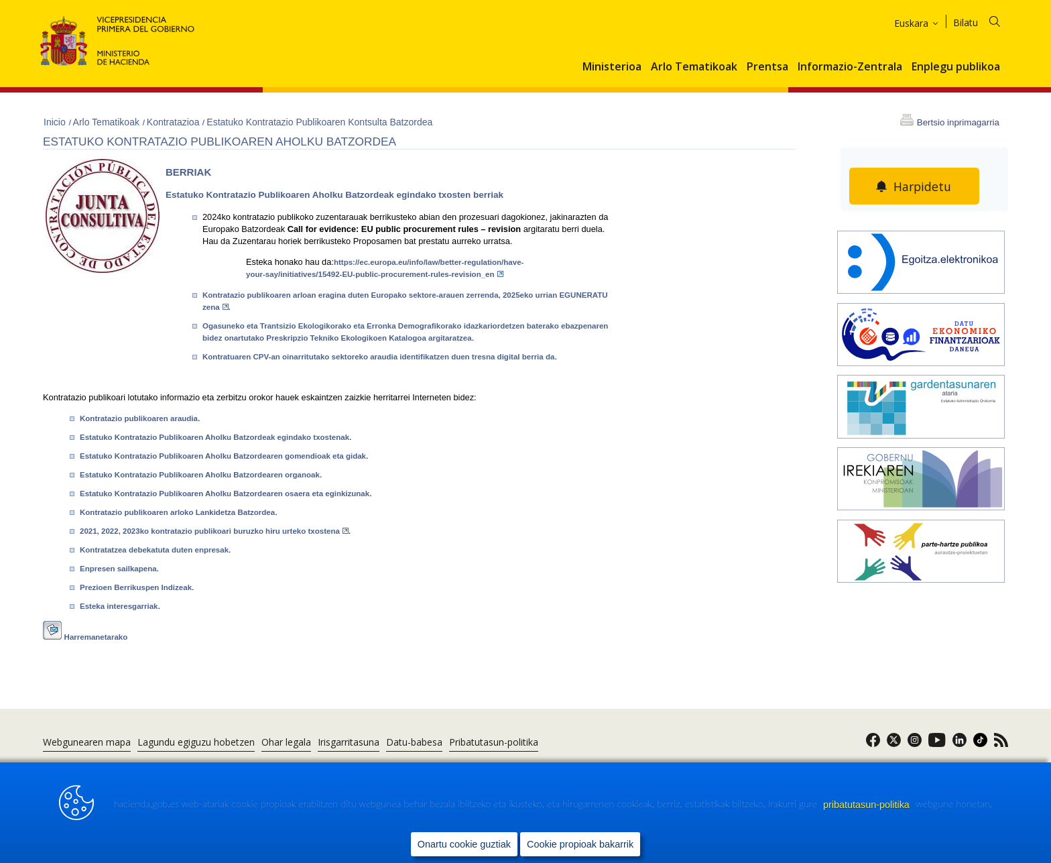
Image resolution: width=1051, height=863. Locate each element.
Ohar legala (286, 742)
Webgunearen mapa (87, 742)
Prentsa (767, 67)
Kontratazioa (174, 122)
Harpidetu (922, 186)
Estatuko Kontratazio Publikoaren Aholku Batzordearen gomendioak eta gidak (223, 456)
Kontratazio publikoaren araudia (139, 418)
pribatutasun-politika (867, 804)
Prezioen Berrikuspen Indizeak (136, 587)
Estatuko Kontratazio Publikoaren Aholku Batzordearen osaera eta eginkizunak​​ (224, 494)
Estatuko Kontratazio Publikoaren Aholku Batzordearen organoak (200, 475)
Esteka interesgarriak (119, 606)
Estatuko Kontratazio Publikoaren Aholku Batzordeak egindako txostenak (214, 437)
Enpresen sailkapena (118, 569)
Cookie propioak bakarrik (580, 843)
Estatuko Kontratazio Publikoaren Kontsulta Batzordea (319, 122)
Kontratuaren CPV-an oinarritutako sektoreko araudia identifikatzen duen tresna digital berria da (378, 357)
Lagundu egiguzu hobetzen (196, 742)
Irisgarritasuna (348, 742)
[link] (873, 744)
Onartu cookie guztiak (464, 843)
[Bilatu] (985, 20)
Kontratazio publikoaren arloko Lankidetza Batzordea (177, 512)
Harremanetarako (96, 637)
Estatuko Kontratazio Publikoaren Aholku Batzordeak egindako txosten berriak (334, 195)
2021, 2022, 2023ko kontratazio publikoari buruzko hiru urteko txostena (214, 531)
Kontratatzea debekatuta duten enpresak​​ (154, 550)
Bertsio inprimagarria (958, 122)
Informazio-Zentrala (850, 67)
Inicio (56, 122)
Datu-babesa (414, 742)
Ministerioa (611, 67)
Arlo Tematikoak (694, 67)
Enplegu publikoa (956, 67)
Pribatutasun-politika (493, 742)
